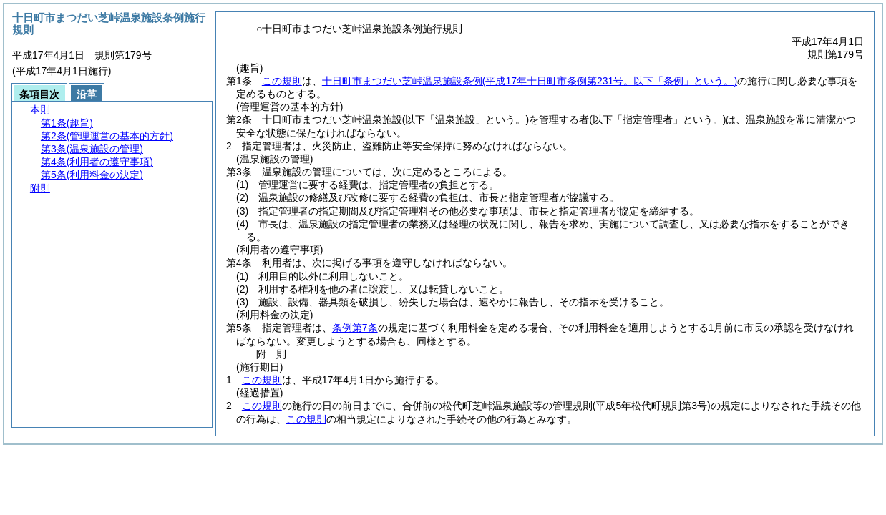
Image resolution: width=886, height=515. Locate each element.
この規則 (282, 81)
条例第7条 (355, 327)
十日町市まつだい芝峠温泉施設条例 (529, 81)
